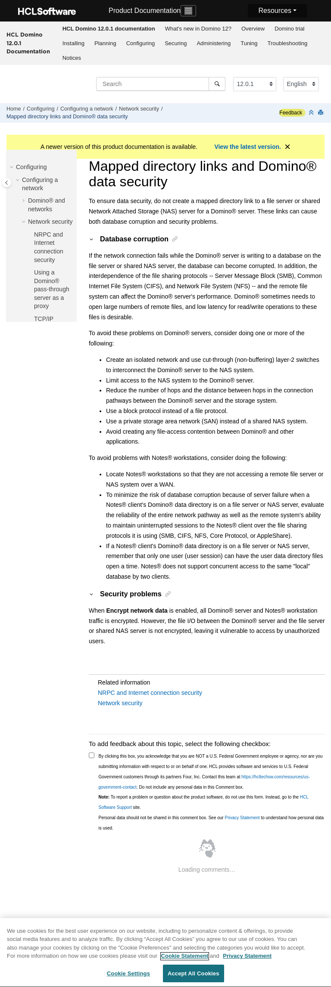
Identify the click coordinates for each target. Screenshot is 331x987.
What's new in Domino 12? (198, 28)
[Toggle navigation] (188, 10)
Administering (214, 43)
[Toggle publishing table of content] (6, 182)
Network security (139, 109)
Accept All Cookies (193, 977)
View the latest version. (247, 146)
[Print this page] (322, 113)
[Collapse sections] (312, 113)
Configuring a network (86, 109)
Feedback (290, 113)
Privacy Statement (242, 817)
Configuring (140, 43)
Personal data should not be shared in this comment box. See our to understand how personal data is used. (211, 822)
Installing (73, 43)
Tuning (248, 43)
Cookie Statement (185, 959)
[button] (12, 167)
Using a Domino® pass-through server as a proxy (51, 289)
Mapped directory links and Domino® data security (67, 117)
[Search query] (160, 84)
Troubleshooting (287, 43)
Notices (71, 58)
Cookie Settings (128, 977)
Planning (105, 43)
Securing (176, 43)
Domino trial (289, 28)
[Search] (217, 84)
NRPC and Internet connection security (150, 692)
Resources (274, 10)
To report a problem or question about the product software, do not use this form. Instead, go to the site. (204, 802)
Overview (253, 28)
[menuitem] (108, 29)
